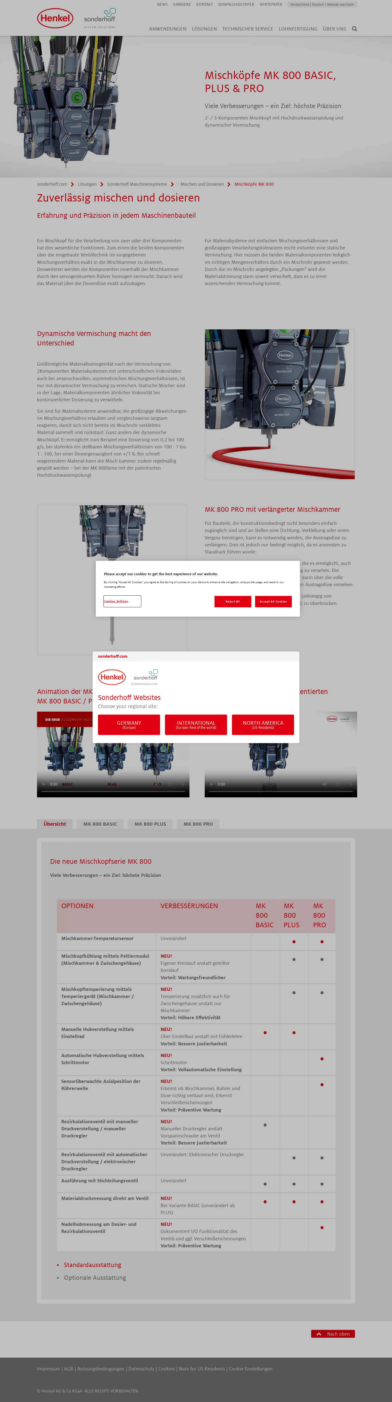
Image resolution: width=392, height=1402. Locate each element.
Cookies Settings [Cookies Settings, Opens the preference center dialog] (116, 601)
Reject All (233, 601)
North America (263, 725)
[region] (198, 589)
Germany (129, 725)
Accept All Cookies (273, 601)
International (196, 725)
